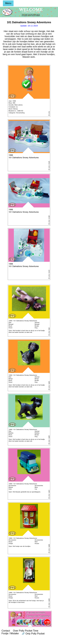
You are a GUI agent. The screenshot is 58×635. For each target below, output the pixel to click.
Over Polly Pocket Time (25, 630)
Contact (6, 630)
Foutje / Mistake (10, 633)
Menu (8, 3)
